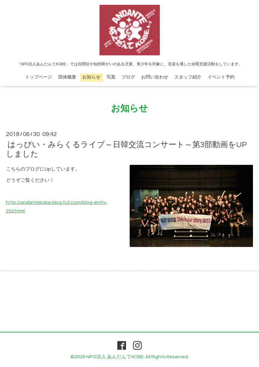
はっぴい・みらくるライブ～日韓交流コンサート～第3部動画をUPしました (126, 149)
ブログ (128, 77)
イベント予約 (221, 77)
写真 (110, 77)
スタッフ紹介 (187, 77)
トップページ (38, 77)
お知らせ (91, 77)
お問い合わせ (154, 77)
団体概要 (67, 77)
